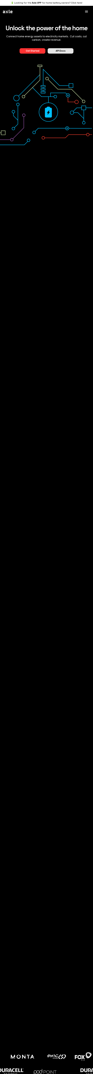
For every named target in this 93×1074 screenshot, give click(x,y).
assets (38, 36)
